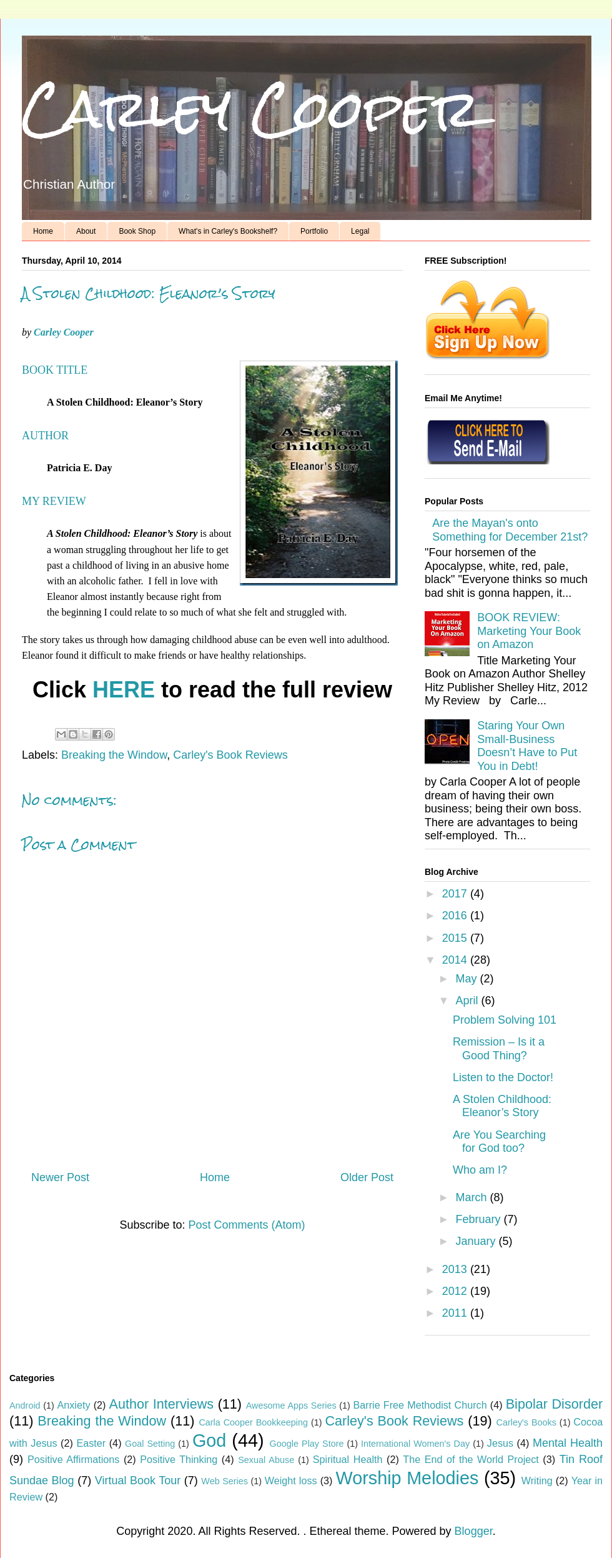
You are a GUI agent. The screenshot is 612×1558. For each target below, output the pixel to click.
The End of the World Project (471, 1459)
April (468, 1000)
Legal (360, 231)
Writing (537, 1480)
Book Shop (137, 231)
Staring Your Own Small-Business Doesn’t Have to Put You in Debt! (527, 745)
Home (43, 231)
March (472, 1197)
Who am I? (480, 1170)
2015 (456, 938)
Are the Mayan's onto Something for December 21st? (510, 530)
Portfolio (314, 231)
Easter (91, 1443)
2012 (456, 1291)
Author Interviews (161, 1404)
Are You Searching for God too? (499, 1142)
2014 (456, 960)
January (476, 1241)
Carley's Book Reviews (230, 755)
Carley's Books (526, 1422)
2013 (456, 1269)
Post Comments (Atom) (247, 1225)
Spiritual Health (348, 1459)
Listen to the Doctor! (503, 1077)
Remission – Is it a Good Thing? (499, 1049)
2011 (456, 1313)
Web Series (224, 1481)
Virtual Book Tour (138, 1480)
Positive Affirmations (73, 1459)
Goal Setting (150, 1444)
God (209, 1441)
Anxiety (73, 1405)
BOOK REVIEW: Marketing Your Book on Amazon (529, 631)
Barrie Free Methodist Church (419, 1405)
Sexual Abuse (266, 1460)
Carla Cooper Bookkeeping (253, 1422)
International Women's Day (415, 1444)
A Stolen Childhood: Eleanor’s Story (502, 1106)
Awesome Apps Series (291, 1406)
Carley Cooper (251, 109)
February (479, 1219)
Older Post (366, 1177)
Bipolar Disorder (554, 1404)
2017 (456, 893)
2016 (456, 915)
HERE (123, 689)
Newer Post (60, 1177)
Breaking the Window (114, 755)
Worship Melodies (407, 1478)
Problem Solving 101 (504, 1020)
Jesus (500, 1443)
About (86, 231)
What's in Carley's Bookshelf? (228, 231)
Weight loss (291, 1480)
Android (25, 1406)
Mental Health (568, 1443)
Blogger (474, 1531)
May (467, 978)
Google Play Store (307, 1444)
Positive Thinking (178, 1459)
